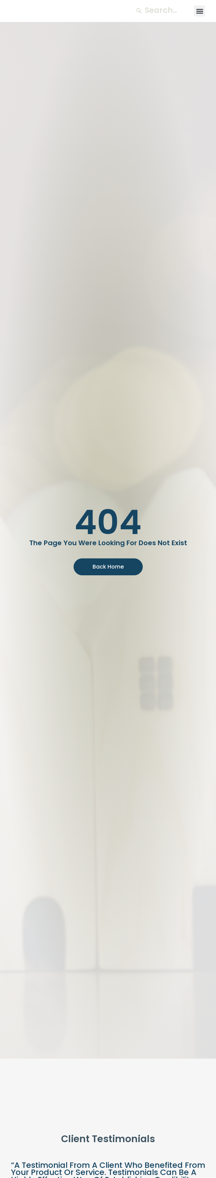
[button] (199, 19)
